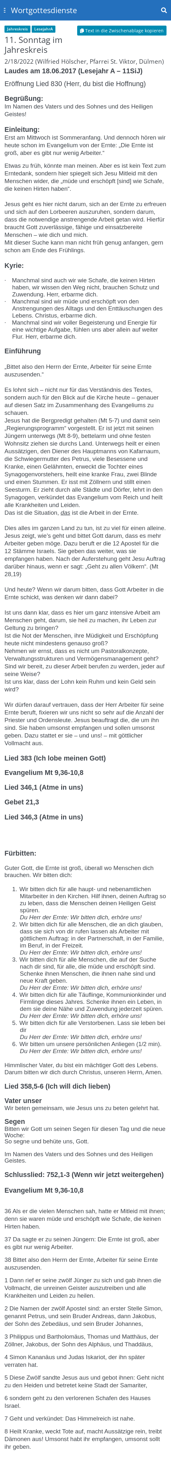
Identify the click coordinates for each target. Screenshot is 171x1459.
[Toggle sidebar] (4, 10)
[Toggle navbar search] (164, 10)
